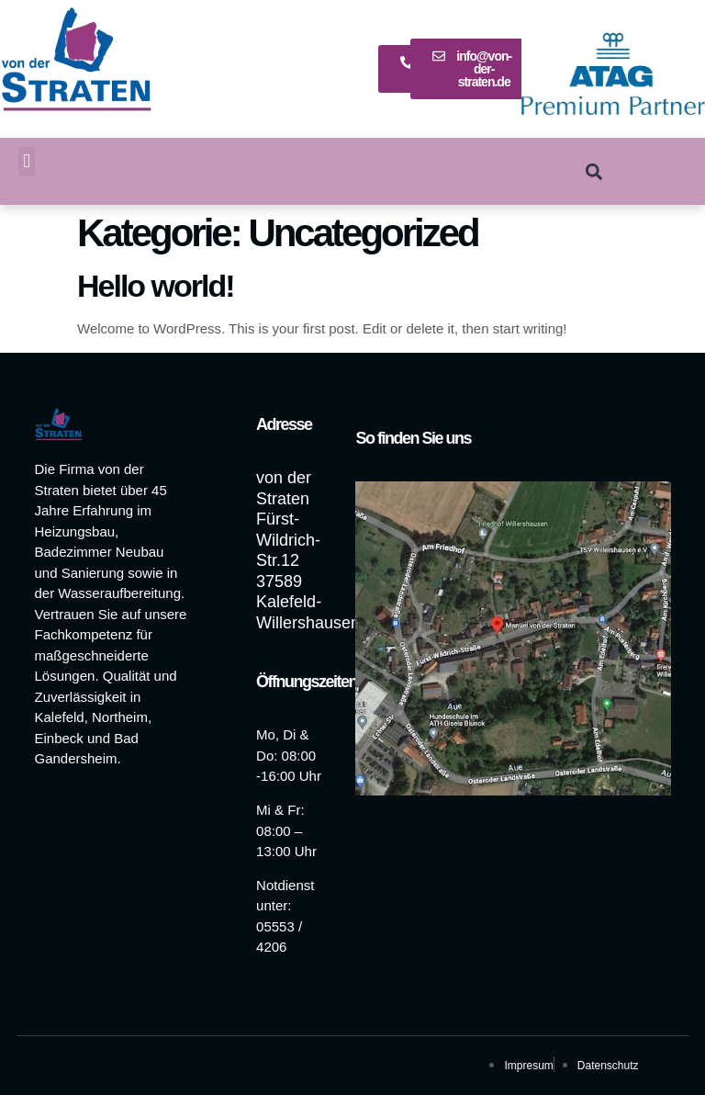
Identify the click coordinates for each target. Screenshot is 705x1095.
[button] (26, 161)
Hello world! (155, 285)
